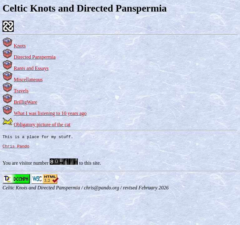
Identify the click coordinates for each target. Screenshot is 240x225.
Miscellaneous (28, 79)
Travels (21, 90)
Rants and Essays (31, 68)
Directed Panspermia (35, 57)
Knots (20, 45)
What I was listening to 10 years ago (50, 113)
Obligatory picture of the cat (42, 124)
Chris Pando (15, 149)
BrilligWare (25, 102)
